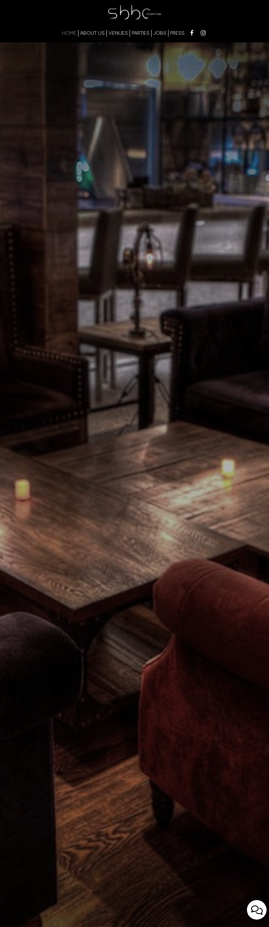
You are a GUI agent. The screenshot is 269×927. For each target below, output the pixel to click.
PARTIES (141, 33)
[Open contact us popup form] (257, 910)
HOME (69, 33)
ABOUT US (92, 33)
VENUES (118, 33)
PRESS (177, 33)
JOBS (159, 33)
